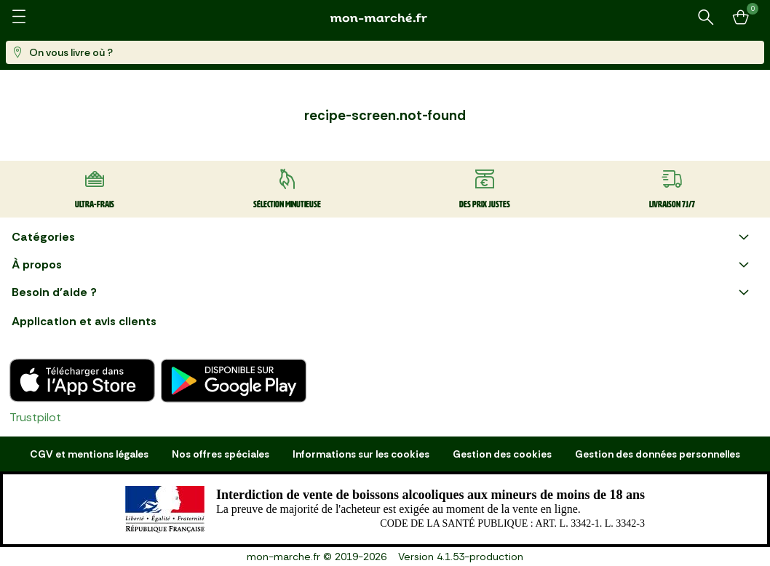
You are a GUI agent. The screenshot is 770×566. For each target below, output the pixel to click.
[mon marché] (385, 18)
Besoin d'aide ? (382, 292)
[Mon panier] (740, 17)
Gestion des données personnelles (657, 454)
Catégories (382, 237)
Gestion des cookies (502, 454)
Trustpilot (35, 417)
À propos (382, 265)
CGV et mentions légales (89, 454)
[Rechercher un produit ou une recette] (705, 17)
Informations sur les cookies (361, 454)
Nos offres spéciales (220, 454)
